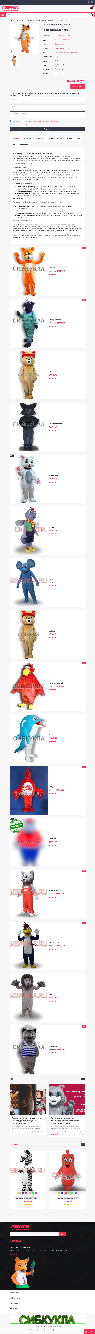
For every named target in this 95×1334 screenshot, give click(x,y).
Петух (51, 787)
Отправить (47, 129)
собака (52, 631)
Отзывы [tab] (27, 139)
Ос (50, 372)
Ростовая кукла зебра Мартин (28, 1198)
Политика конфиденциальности (54, 1330)
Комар (51, 527)
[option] (14, 60)
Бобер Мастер (55, 320)
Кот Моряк (53, 1046)
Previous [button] (82, 1079)
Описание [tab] (16, 139)
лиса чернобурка (56, 423)
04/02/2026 (79, 1134)
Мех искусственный (62, 40)
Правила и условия (36, 1330)
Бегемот (52, 839)
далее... (14, 1132)
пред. (58, 20)
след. (65, 20)
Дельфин (53, 735)
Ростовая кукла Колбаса (67, 1198)
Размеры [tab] (39, 139)
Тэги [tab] (78, 139)
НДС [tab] (13, 144)
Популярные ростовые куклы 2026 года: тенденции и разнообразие (27, 1120)
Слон (51, 579)
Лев (50, 994)
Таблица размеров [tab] (55, 139)
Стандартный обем (62, 48)
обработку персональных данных (37, 125)
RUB (3, 2)
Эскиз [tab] (69, 139)
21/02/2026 (40, 1132)
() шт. (89, 1331)
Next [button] (84, 1079)
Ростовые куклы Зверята (24, 20)
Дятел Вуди (54, 942)
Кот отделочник (55, 891)
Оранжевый (59, 44)
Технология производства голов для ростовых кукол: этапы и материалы (65, 1120)
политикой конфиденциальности (46, 121)
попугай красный (56, 683)
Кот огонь (53, 268)
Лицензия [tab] (24, 144)
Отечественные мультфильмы (66, 52)
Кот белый (53, 475)
